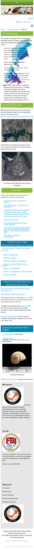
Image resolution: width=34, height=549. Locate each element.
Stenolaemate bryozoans (10, 316)
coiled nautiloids (26, 306)
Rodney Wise (25, 340)
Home (2, 29)
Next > (12, 338)
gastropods (26, 297)
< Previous (5, 338)
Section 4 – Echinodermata (11, 268)
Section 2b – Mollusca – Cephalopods (14, 261)
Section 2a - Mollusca (9, 258)
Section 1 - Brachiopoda (10, 255)
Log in (30, 18)
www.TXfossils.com (11, 379)
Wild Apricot (15, 546)
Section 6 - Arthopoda (9, 274)
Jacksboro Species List (11, 219)
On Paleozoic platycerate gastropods (13, 294)
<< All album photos (8, 334)
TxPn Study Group (13, 29)
